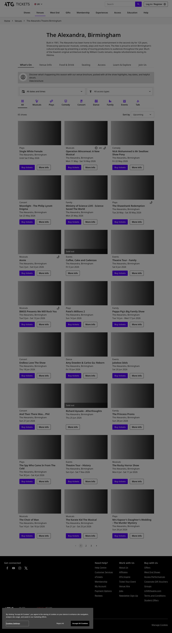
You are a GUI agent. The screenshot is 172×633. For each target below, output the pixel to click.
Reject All (60, 623)
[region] (47, 618)
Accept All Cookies (80, 623)
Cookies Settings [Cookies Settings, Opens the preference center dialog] (13, 623)
